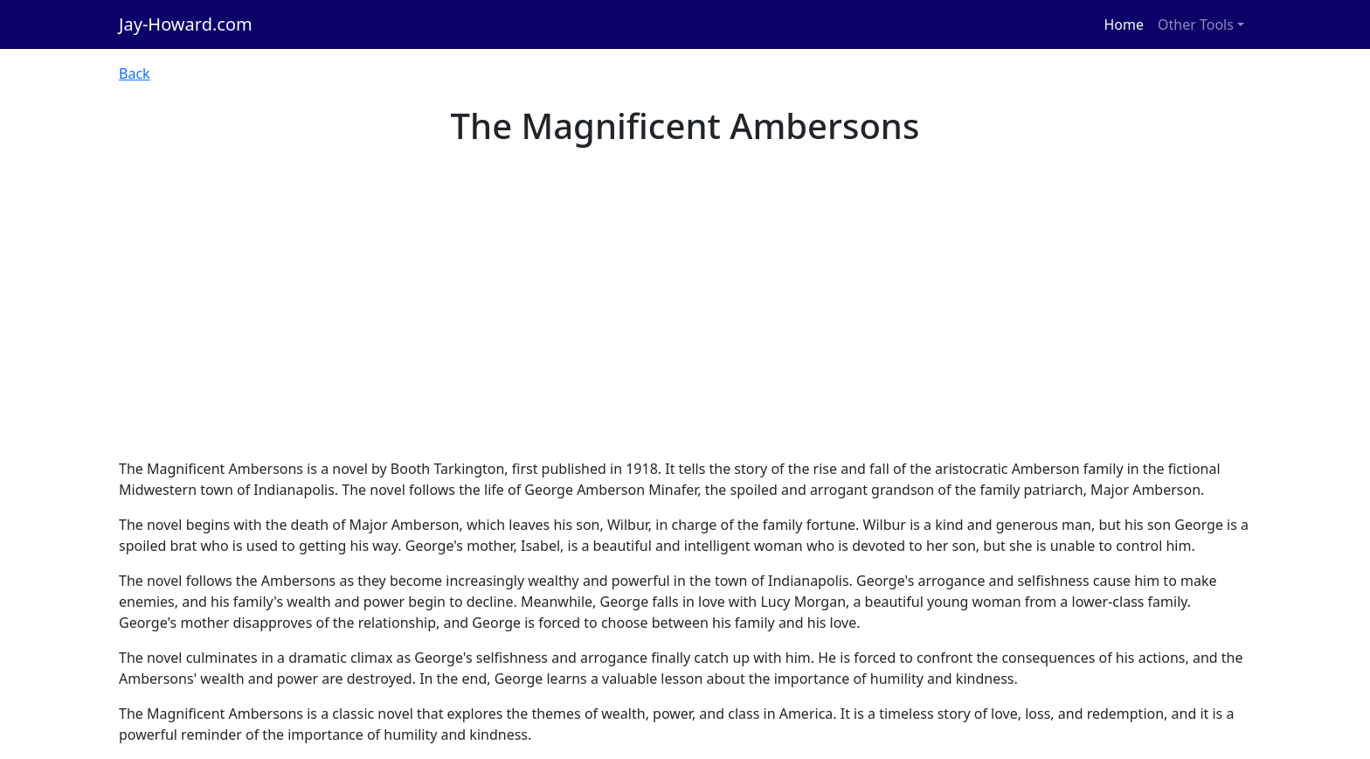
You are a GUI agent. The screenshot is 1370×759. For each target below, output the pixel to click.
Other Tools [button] (1196, 24)
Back (134, 73)
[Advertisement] (685, 327)
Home (1124, 24)
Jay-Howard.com (186, 24)
